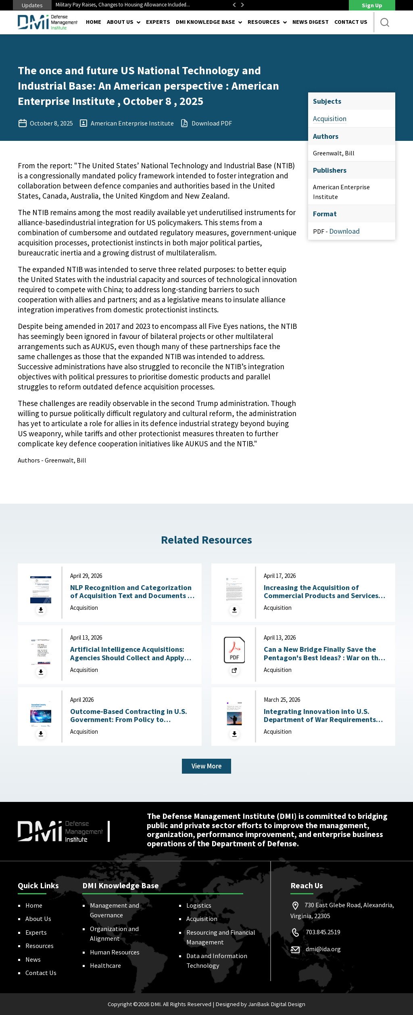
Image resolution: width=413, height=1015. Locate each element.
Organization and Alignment (114, 933)
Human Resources (115, 952)
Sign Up (372, 5)
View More (207, 766)
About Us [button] (120, 21)
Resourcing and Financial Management (220, 937)
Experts (158, 21)
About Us (38, 919)
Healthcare (105, 966)
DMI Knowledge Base (205, 21)
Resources (39, 946)
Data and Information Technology (216, 960)
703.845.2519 (323, 932)
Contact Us (350, 21)
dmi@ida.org (323, 949)
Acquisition (329, 118)
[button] (385, 22)
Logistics (198, 905)
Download (344, 231)
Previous (234, 5)
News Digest (310, 21)
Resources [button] (264, 21)
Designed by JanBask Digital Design (260, 1004)
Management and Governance (114, 910)
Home (93, 21)
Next (242, 5)
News (33, 959)
